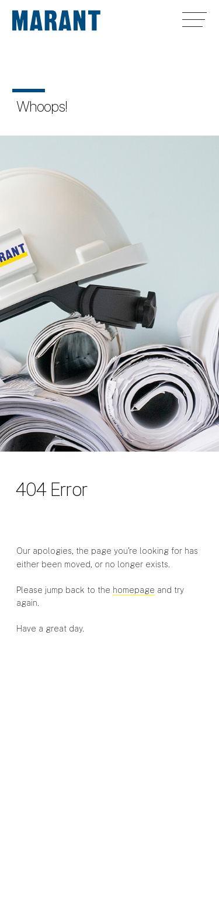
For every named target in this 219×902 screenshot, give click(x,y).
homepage (134, 590)
